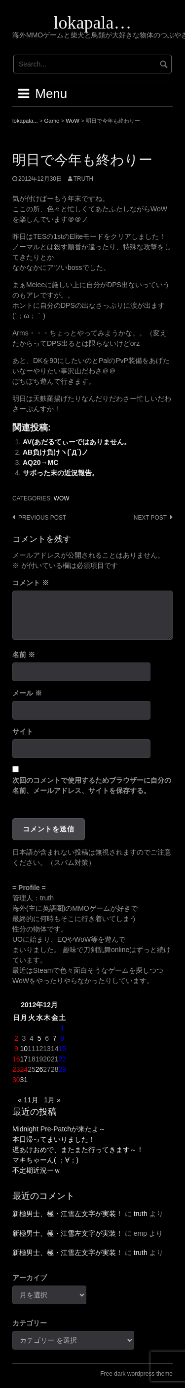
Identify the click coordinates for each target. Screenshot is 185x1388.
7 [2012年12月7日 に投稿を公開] (55, 1038)
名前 (23, 655)
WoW (62, 498)
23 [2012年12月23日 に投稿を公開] (16, 1069)
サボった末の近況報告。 (61, 473)
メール (27, 693)
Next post (150, 517)
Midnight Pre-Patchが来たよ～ (59, 1129)
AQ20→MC (40, 462)
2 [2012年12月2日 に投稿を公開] (16, 1038)
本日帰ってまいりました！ (53, 1139)
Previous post (42, 517)
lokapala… (93, 23)
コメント (30, 583)
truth (83, 178)
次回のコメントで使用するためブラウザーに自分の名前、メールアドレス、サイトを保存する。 (91, 785)
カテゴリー (29, 1323)
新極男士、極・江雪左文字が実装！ (67, 1214)
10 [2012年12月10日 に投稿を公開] (24, 1049)
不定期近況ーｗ (36, 1170)
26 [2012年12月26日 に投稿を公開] (39, 1069)
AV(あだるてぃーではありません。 (77, 442)
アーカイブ (29, 1278)
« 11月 (28, 1100)
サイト (22, 731)
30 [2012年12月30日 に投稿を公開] (16, 1080)
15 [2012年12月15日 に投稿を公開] (62, 1049)
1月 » (52, 1100)
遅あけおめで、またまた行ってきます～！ (78, 1150)
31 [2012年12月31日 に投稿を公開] (24, 1080)
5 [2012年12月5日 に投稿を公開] (39, 1038)
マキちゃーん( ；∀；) (45, 1160)
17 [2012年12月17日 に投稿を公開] (24, 1059)
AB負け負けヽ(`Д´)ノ (55, 452)
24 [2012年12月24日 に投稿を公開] (24, 1069)
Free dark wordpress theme (136, 1373)
